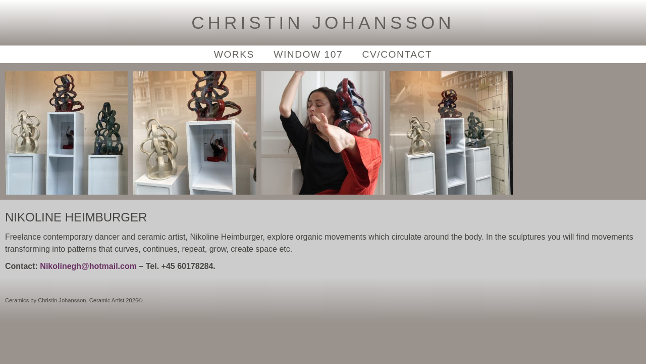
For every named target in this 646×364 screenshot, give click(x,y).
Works (234, 54)
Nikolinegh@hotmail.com (88, 266)
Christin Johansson (323, 22)
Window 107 (308, 54)
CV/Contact (397, 54)
